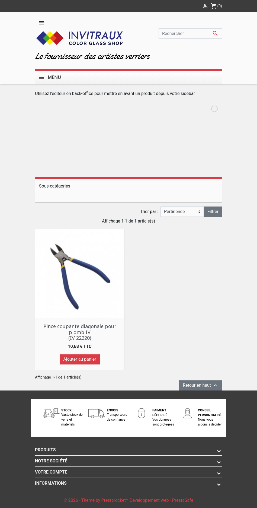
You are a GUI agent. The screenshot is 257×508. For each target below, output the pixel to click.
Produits (45, 449)
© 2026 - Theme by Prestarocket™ (97, 500)
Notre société (51, 460)
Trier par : (149, 211)
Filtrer (213, 211)
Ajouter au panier (79, 359)
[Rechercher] (190, 33)
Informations (51, 483)
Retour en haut (201, 385)
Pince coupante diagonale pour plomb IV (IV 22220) (79, 332)
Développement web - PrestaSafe (161, 500)
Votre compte (51, 472)
